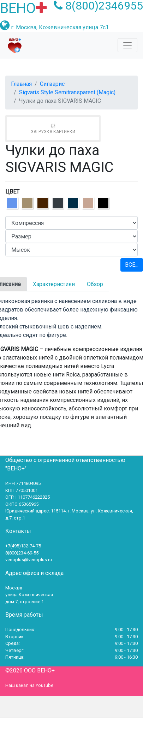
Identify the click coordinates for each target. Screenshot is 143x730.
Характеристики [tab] (54, 284)
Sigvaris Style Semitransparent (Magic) (67, 92)
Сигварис (52, 84)
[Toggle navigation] (127, 45)
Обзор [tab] (95, 284)
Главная (21, 84)
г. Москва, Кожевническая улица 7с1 (60, 27)
